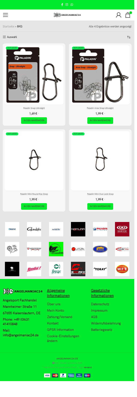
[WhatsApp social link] (71, 5)
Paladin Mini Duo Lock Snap (100, 194)
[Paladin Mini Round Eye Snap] (34, 160)
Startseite (8, 26)
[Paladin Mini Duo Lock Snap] (100, 160)
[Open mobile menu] (5, 15)
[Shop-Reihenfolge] (129, 37)
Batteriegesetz (101, 330)
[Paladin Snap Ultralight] (34, 75)
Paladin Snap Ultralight (34, 108)
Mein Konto (55, 311)
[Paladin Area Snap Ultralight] (100, 75)
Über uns (53, 304)
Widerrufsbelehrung (106, 323)
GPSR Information (60, 330)
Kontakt (52, 323)
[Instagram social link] (66, 5)
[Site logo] (67, 14)
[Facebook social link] (62, 5)
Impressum (99, 311)
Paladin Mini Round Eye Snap (34, 194)
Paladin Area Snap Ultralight (100, 108)
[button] (34, 120)
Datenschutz (100, 304)
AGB (94, 317)
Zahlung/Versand (59, 317)
